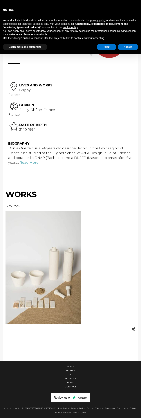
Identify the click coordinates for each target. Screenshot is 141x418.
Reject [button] (106, 46)
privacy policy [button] (98, 20)
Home (70, 366)
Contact (70, 386)
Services (70, 378)
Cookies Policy (61, 408)
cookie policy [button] (70, 27)
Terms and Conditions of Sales (120, 408)
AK (84, 412)
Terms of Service (95, 408)
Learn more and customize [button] (25, 46)
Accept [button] (128, 46)
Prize (70, 374)
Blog (70, 382)
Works (70, 370)
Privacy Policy (77, 408)
